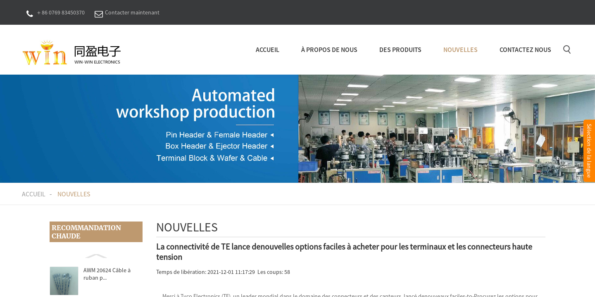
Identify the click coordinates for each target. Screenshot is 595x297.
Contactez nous (525, 49)
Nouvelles (460, 49)
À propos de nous (329, 49)
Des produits (400, 49)
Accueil (267, 49)
